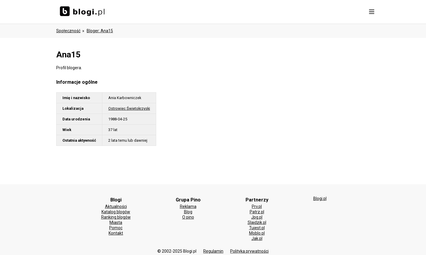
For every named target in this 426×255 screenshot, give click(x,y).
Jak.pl (256, 238)
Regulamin (213, 251)
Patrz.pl (257, 211)
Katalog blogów (115, 211)
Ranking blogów (116, 217)
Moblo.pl (257, 233)
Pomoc (115, 227)
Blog (188, 211)
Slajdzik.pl (257, 222)
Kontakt (116, 233)
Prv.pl (257, 206)
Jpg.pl (256, 217)
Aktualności (116, 206)
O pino (188, 217)
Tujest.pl (257, 227)
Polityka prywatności (249, 251)
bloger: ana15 (100, 30)
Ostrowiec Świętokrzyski (129, 108)
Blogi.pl (320, 198)
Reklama (188, 206)
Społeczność (68, 30)
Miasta (115, 222)
